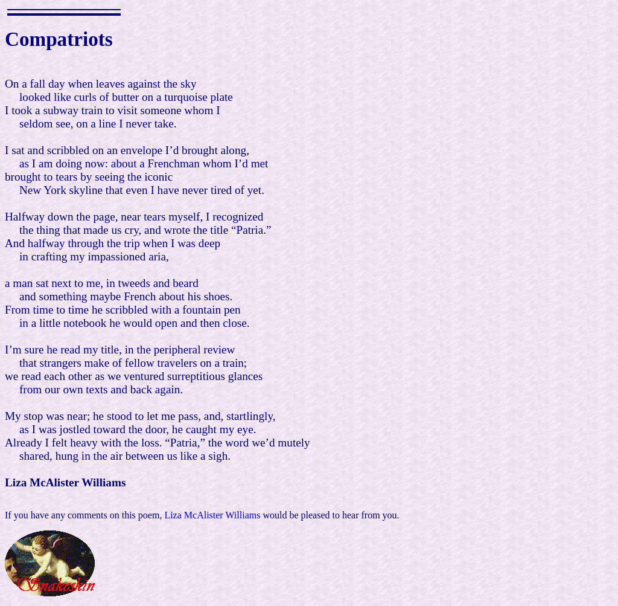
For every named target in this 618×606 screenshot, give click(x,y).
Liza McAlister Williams (212, 515)
